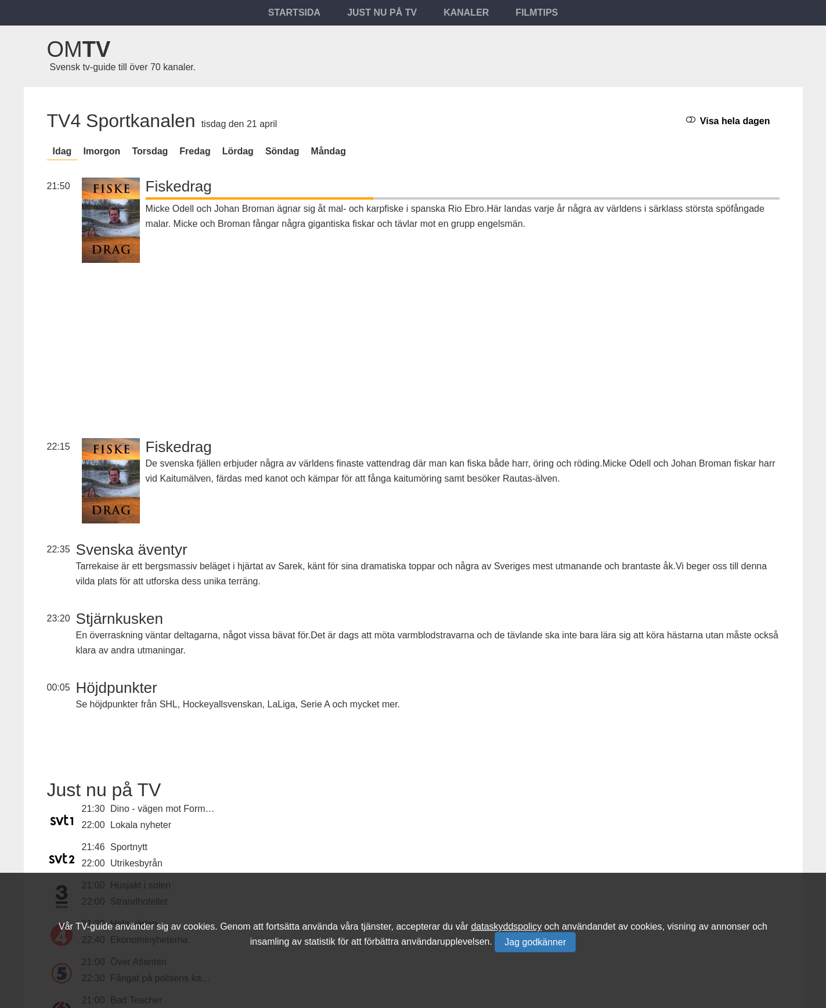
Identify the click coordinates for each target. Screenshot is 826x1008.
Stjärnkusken (119, 618)
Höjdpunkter (116, 687)
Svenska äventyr (131, 549)
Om (79, 49)
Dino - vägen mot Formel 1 (165, 809)
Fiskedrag (179, 186)
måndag (328, 151)
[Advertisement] (463, 336)
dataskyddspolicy (506, 926)
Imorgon (101, 151)
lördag (238, 151)
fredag (194, 151)
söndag (282, 151)
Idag (62, 151)
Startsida (294, 12)
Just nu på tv (382, 12)
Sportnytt (128, 847)
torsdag (150, 151)
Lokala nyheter (140, 825)
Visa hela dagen (728, 120)
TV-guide (94, 926)
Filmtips (536, 12)
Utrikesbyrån (136, 863)
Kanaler (466, 12)
